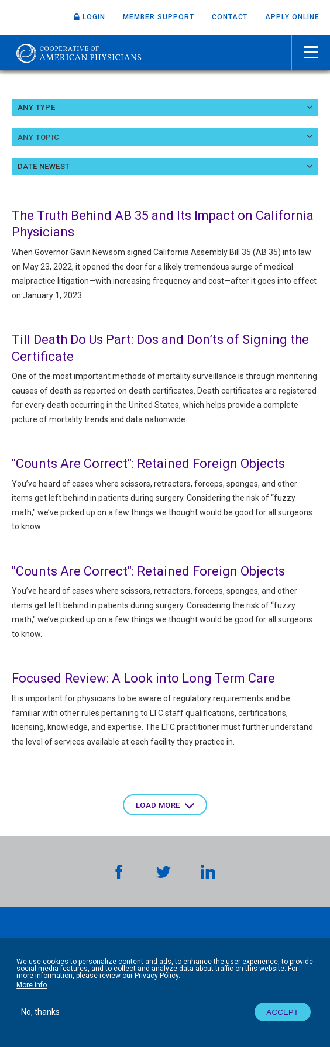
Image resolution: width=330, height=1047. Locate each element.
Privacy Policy (156, 976)
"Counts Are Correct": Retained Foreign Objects (148, 463)
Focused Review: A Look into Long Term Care (143, 678)
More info (31, 985)
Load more (158, 805)
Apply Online (292, 17)
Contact (230, 17)
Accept (282, 1012)
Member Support (158, 17)
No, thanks (40, 1012)
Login (93, 17)
